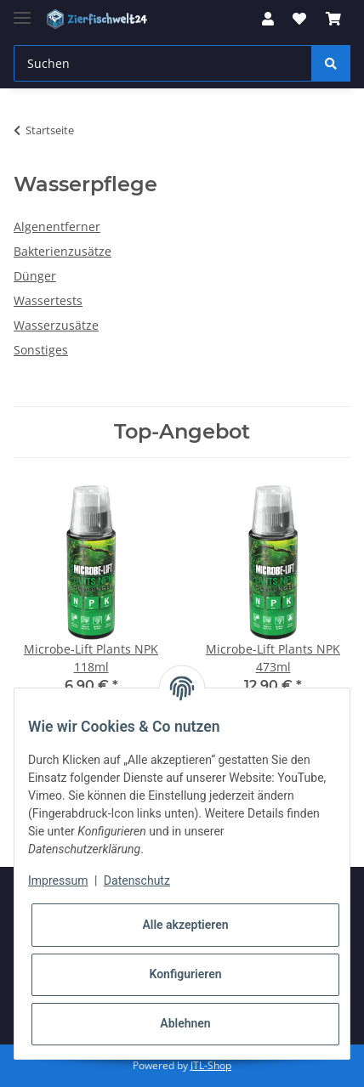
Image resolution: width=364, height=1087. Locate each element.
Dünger (35, 276)
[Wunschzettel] (299, 19)
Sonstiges (41, 350)
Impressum (58, 880)
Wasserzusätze (56, 325)
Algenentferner (57, 226)
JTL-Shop (211, 1065)
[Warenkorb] (333, 19)
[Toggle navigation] (22, 10)
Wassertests (48, 300)
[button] (268, 19)
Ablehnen (185, 1023)
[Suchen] (163, 63)
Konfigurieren (185, 974)
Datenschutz (137, 880)
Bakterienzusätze (62, 251)
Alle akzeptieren (185, 924)
